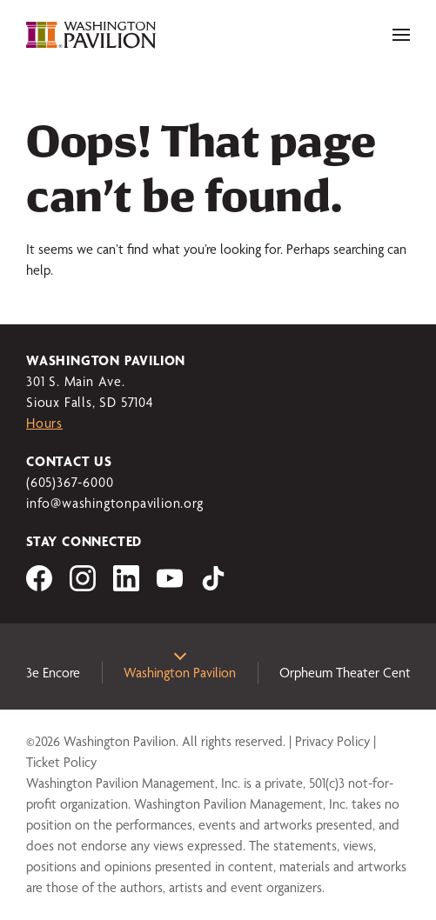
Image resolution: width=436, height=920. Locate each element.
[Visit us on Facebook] (39, 586)
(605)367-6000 (69, 482)
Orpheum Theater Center (350, 672)
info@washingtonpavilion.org (115, 503)
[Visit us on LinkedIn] (126, 586)
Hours (44, 423)
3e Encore (53, 672)
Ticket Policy (61, 762)
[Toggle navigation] (401, 35)
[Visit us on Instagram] (83, 586)
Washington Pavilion (180, 672)
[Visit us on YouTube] (170, 586)
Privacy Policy (332, 741)
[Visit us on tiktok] (213, 586)
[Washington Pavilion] (91, 34)
